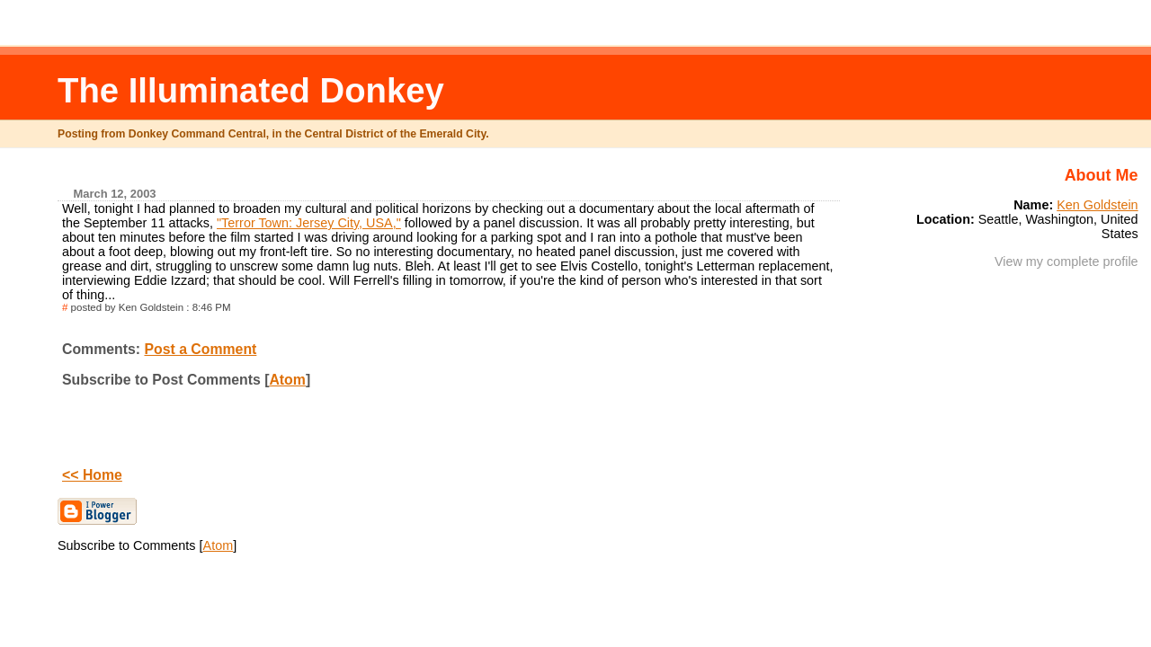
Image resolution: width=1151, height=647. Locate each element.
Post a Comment (200, 349)
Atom (287, 379)
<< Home (92, 475)
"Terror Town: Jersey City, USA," (309, 223)
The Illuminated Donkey (251, 90)
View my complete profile (1066, 261)
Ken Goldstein (1097, 205)
